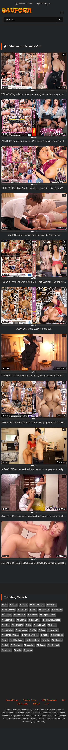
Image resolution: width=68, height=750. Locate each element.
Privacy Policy (29, 700)
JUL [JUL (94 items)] (34, 630)
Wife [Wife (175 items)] (19, 650)
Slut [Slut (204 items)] (6, 645)
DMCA (36, 703)
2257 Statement (49, 700)
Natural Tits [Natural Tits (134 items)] (58, 635)
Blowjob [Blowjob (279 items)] (45, 610)
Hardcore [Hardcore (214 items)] (19, 625)
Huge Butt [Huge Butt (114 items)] (40, 625)
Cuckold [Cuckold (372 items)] (33, 615)
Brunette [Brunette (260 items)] (58, 610)
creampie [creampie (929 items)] (21, 615)
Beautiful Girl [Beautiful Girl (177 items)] (38, 605)
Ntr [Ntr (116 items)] (6, 640)
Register (47, 4)
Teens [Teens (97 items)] (42, 645)
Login (38, 4)
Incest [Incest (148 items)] (53, 625)
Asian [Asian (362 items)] (24, 605)
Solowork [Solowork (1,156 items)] (17, 645)
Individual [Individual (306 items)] (9, 630)
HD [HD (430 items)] (29, 625)
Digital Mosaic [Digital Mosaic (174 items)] (49, 615)
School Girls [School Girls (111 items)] (33, 640)
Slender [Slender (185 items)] (58, 640)
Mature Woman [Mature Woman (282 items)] (31, 635)
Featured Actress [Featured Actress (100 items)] (52, 620)
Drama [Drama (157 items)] (23, 620)
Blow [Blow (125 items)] (34, 610)
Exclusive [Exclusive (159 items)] (35, 620)
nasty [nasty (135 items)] (45, 635)
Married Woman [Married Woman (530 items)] (12, 635)
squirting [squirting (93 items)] (30, 645)
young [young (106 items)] (29, 650)
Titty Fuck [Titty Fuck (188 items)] (55, 645)
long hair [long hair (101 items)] (54, 630)
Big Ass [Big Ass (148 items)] (52, 605)
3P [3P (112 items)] (6, 605)
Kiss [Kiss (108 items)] (43, 630)
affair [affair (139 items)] (14, 605)
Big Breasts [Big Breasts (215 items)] (10, 610)
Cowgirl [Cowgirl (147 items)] (8, 615)
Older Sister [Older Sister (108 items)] (18, 640)
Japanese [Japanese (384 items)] (22, 630)
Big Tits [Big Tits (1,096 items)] (23, 610)
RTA (47, 703)
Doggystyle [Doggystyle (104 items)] (9, 620)
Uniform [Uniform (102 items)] (8, 650)
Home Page (12, 700)
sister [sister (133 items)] (47, 640)
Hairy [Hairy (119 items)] (7, 625)
